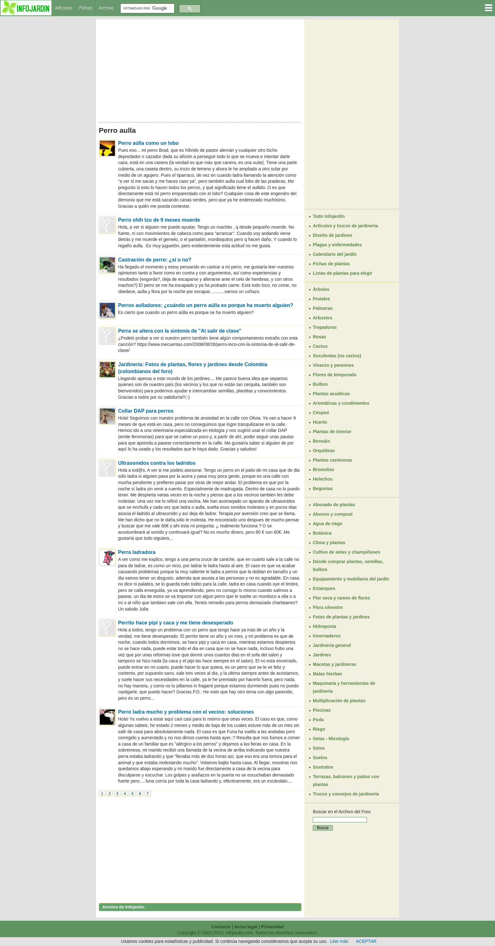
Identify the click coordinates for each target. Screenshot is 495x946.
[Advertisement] (200, 69)
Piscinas (322, 710)
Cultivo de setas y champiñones (346, 552)
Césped (321, 412)
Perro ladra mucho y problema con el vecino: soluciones (186, 712)
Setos (319, 748)
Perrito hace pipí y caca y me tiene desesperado (175, 622)
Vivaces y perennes (333, 365)
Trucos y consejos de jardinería (346, 793)
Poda (318, 719)
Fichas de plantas (331, 263)
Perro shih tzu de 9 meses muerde (159, 220)
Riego (319, 729)
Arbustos (322, 317)
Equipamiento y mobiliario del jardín (351, 578)
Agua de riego (327, 523)
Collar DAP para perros (146, 411)
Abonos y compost (333, 514)
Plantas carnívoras (332, 460)
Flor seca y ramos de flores (341, 597)
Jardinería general (332, 645)
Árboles (321, 289)
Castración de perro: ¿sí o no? (154, 259)
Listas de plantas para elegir (342, 273)
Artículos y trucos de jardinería (345, 225)
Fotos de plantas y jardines (341, 616)
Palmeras (322, 308)
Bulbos (320, 384)
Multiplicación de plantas (339, 700)
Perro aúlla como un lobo (148, 143)
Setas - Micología (331, 738)
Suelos (320, 757)
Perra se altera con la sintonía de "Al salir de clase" (179, 331)
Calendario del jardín (334, 254)
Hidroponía (324, 626)
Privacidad (272, 926)
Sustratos (323, 767)
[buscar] (146, 8)
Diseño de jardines (332, 235)
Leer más (339, 941)
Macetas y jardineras (334, 664)
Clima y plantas (329, 542)
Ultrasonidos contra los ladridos (156, 463)
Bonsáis (321, 441)
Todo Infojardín (329, 216)
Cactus (320, 346)
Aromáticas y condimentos (341, 403)
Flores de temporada (334, 374)
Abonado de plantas (334, 504)
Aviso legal (245, 926)
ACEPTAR (366, 941)
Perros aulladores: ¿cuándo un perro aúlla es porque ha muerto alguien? (205, 305)
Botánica (322, 533)
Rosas (319, 336)
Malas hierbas (327, 673)
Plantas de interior (332, 431)
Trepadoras (325, 327)
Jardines (322, 654)
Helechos (322, 479)
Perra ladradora (136, 552)
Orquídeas (324, 450)
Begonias (323, 488)
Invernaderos (327, 635)
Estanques (324, 588)
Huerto (320, 422)
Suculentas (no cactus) (337, 355)
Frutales (321, 298)
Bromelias (323, 469)
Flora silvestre (328, 607)
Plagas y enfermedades (337, 244)
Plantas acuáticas (331, 393)
